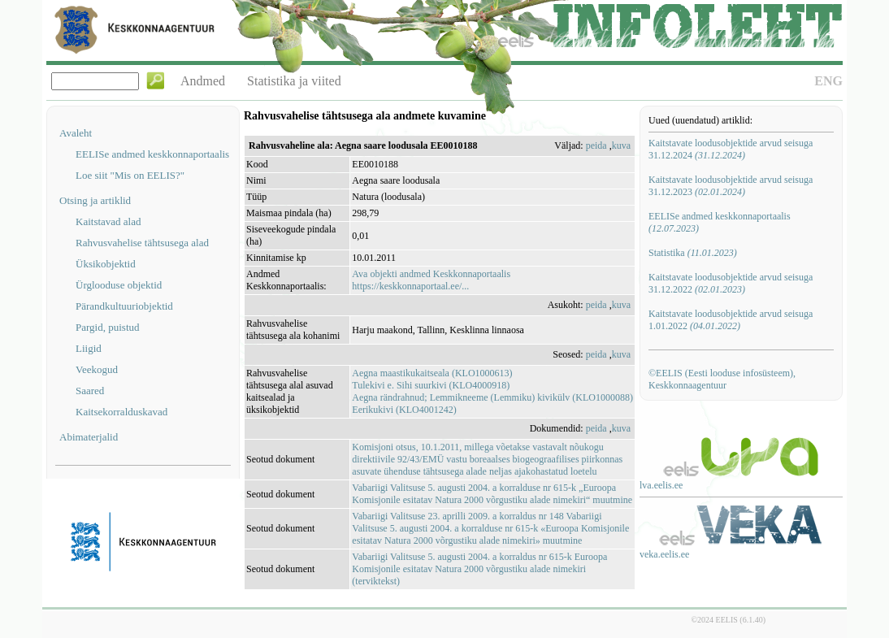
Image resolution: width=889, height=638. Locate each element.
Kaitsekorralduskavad (121, 412)
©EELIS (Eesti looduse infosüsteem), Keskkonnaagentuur (722, 379)
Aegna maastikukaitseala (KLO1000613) (432, 373)
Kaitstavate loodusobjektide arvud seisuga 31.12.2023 (730, 185)
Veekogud (97, 369)
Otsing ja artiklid (95, 200)
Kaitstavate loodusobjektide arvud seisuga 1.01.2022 (730, 320)
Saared (90, 390)
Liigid (89, 348)
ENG (828, 81)
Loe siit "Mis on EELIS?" (130, 175)
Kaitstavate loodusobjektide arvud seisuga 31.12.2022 (730, 283)
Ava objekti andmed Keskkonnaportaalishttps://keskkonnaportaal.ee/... (431, 280)
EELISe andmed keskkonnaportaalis (152, 154)
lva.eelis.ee (661, 485)
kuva (621, 145)
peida (596, 145)
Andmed (202, 81)
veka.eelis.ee (664, 554)
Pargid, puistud (108, 327)
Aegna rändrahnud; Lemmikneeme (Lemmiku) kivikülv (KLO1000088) (492, 397)
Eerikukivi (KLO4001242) (404, 409)
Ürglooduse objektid (119, 285)
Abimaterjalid (88, 437)
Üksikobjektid (106, 264)
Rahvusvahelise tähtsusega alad (142, 243)
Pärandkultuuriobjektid (124, 306)
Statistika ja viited (294, 81)
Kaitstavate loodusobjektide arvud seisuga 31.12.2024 (730, 149)
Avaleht (75, 133)
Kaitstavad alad (108, 221)
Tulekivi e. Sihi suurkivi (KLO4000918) (431, 385)
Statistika (692, 252)
